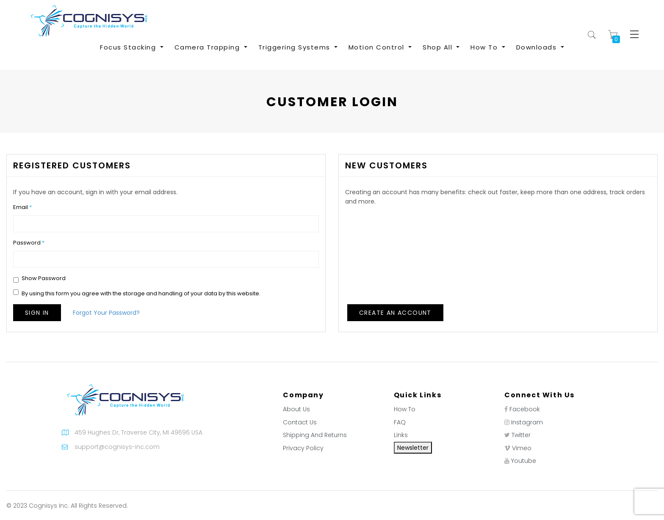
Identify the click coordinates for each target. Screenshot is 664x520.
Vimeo (521, 448)
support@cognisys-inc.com (117, 447)
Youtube (523, 461)
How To (404, 409)
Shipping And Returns (315, 435)
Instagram (527, 422)
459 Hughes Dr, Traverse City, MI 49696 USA (138, 432)
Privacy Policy (303, 448)
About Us (296, 409)
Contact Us (300, 422)
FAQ (400, 422)
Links (401, 435)
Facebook (524, 409)
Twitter (521, 435)
